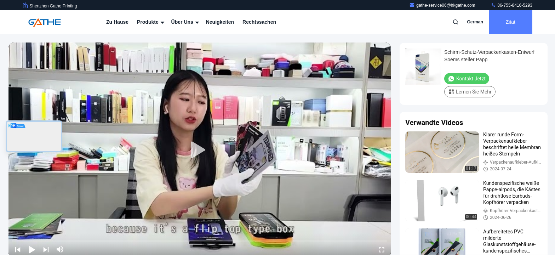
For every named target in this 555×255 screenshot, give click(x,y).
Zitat (510, 22)
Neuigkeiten (220, 22)
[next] (46, 249)
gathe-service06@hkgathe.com (442, 5)
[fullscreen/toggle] (381, 249)
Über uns (184, 22)
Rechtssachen (259, 22)
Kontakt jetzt (467, 78)
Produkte (150, 22)
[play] (199, 150)
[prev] (18, 249)
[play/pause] (32, 249)
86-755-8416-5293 (511, 5)
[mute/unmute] (60, 249)
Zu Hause (117, 22)
